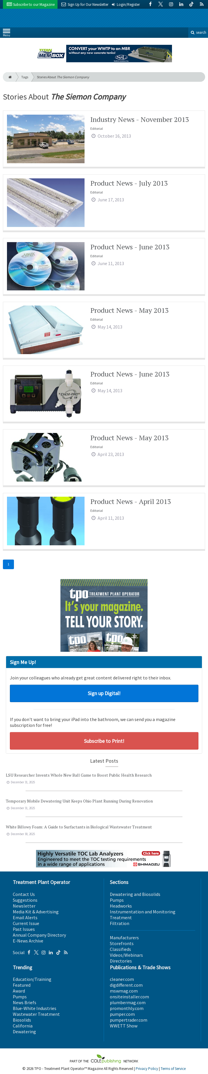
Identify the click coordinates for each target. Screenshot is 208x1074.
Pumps (117, 900)
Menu (6, 34)
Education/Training (32, 979)
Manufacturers (124, 937)
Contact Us (24, 894)
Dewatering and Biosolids (135, 894)
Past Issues (24, 929)
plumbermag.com (128, 1002)
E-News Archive (28, 941)
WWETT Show (123, 1026)
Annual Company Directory (39, 935)
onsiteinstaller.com (129, 997)
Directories (121, 961)
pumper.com (122, 1014)
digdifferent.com (126, 985)
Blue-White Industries (34, 1008)
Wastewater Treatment (36, 1014)
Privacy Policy (147, 1068)
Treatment (121, 917)
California (23, 1026)
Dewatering (24, 1031)
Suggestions (25, 900)
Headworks (121, 906)
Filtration (119, 923)
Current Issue (26, 923)
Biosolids (22, 1020)
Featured (22, 985)
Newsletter (24, 906)
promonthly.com (127, 1008)
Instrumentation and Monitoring (142, 912)
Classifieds (120, 949)
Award (19, 991)
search (198, 32)
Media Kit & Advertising (36, 912)
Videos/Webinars (126, 955)
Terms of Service (173, 1068)
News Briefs (24, 1002)
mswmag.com (124, 991)
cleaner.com (122, 979)
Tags (24, 77)
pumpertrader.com (128, 1020)
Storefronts (122, 943)
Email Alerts (25, 917)
